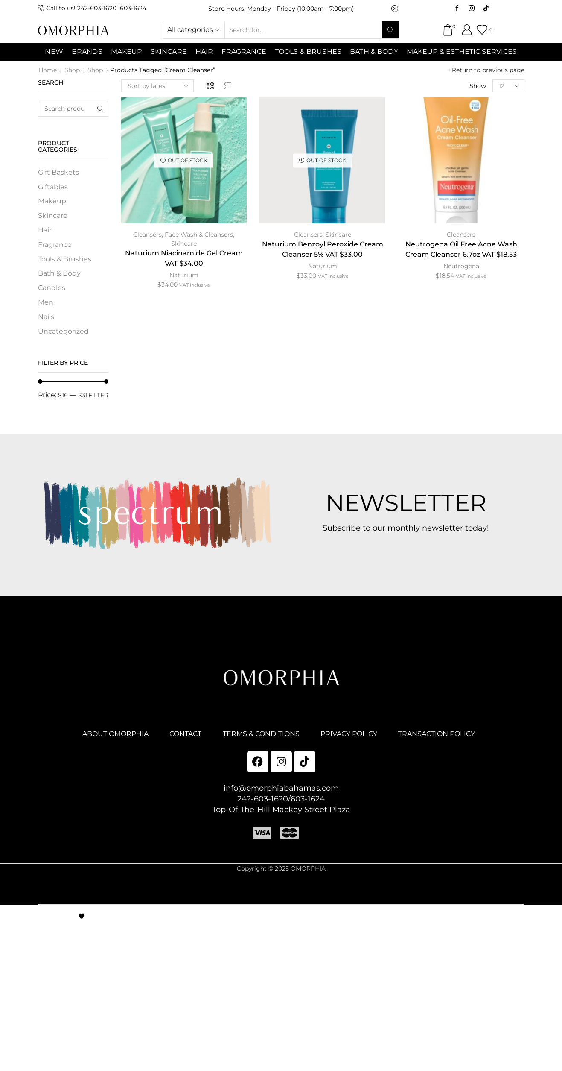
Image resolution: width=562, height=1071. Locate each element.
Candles (51, 288)
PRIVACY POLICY (348, 734)
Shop (72, 70)
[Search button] (390, 29)
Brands (87, 51)
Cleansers (147, 234)
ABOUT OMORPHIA (115, 734)
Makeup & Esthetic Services (462, 51)
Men (45, 302)
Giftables (53, 187)
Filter (98, 395)
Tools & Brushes (308, 51)
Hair (204, 51)
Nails (46, 317)
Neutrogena (461, 266)
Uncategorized (63, 331)
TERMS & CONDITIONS (261, 734)
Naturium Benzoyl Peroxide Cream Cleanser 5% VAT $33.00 (322, 249)
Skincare (184, 243)
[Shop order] (157, 85)
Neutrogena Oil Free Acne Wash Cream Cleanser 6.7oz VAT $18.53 (461, 249)
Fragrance (243, 51)
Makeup (52, 201)
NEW (54, 51)
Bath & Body (374, 51)
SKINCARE (169, 51)
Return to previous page (488, 70)
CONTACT (185, 734)
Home (47, 70)
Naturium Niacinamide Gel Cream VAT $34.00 (184, 258)
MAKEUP (126, 51)
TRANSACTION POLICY (436, 734)
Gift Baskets (58, 172)
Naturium (183, 275)
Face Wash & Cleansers (199, 234)
